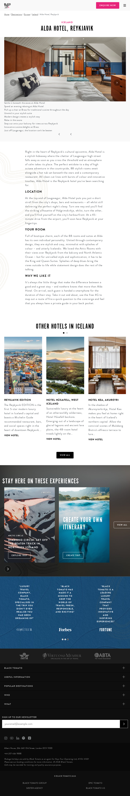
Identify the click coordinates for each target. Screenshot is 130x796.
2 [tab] (65, 639)
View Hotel (11, 435)
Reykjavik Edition (17, 400)
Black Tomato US (95, 788)
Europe (27, 14)
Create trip (73, 555)
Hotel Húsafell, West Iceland (62, 401)
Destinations (16, 14)
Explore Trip (19, 555)
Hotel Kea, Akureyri (103, 400)
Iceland (35, 14)
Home (6, 14)
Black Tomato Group (35, 783)
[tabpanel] (21, 389)
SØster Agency (34, 788)
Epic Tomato (95, 783)
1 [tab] (62, 639)
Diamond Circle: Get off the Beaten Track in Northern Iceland (28, 543)
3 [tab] (68, 639)
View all (65, 455)
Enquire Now (107, 5)
